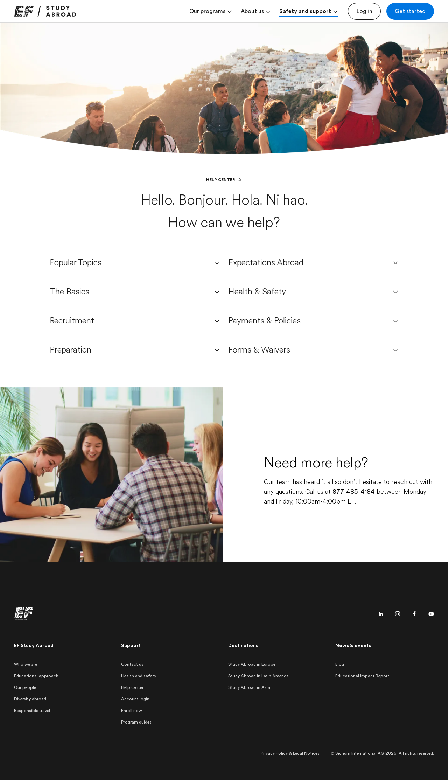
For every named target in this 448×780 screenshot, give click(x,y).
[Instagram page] (397, 614)
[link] (45, 11)
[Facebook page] (414, 614)
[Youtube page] (431, 614)
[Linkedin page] (381, 614)
